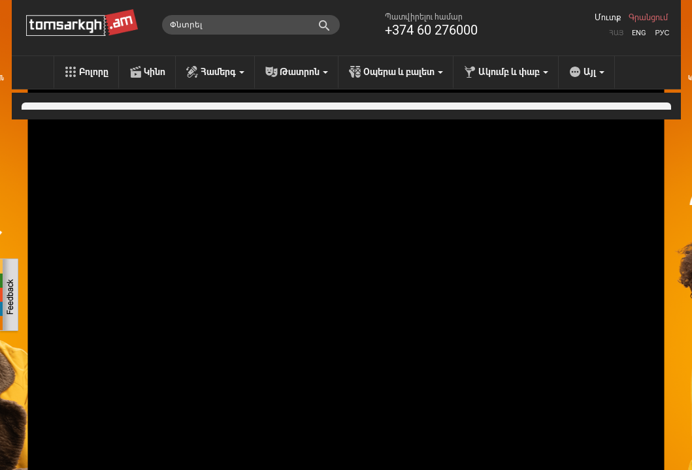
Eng (639, 33)
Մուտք (608, 17)
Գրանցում (648, 17)
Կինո (154, 72)
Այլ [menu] (594, 72)
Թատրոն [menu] (304, 72)
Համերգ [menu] (222, 72)
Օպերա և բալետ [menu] (403, 72)
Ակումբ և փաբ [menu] (513, 72)
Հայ (616, 33)
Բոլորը (93, 72)
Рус (662, 33)
